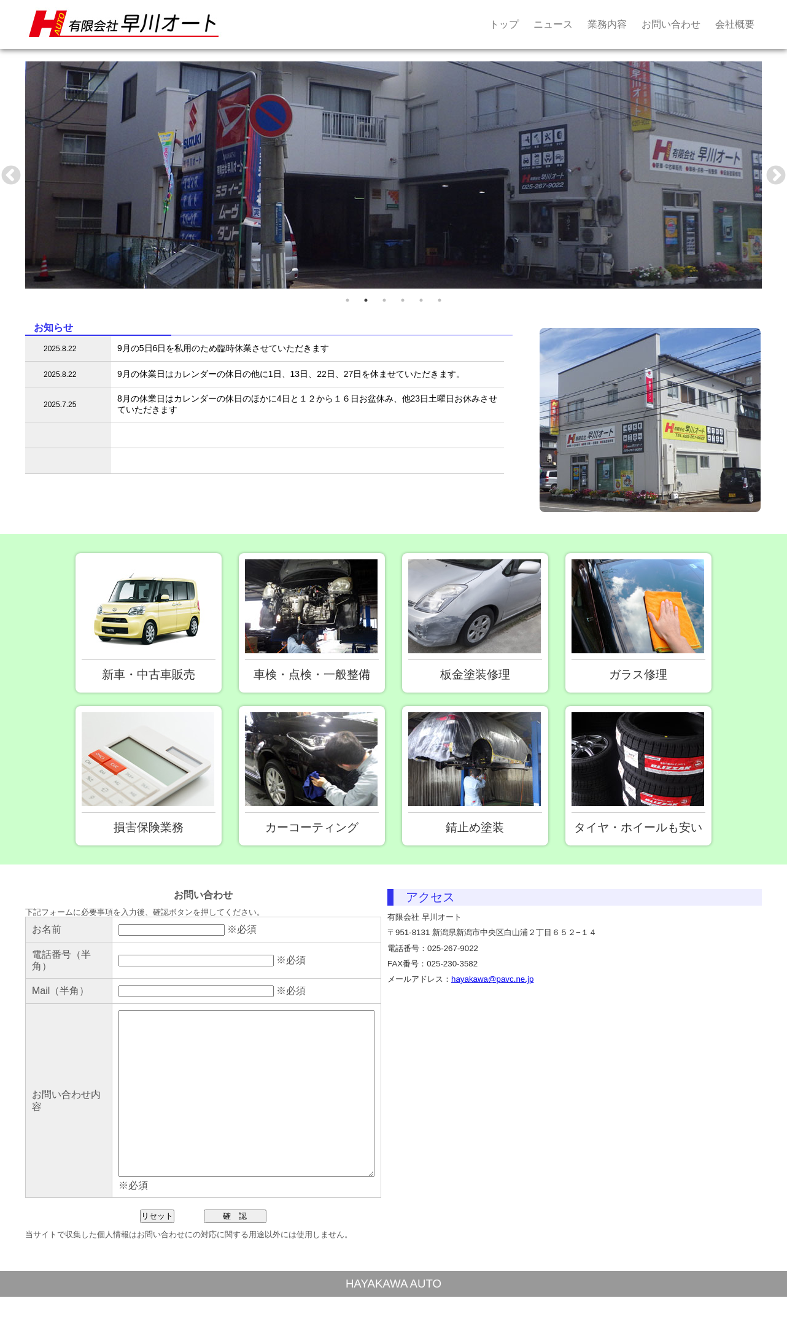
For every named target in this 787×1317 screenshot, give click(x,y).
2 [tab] (366, 300)
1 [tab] (347, 300)
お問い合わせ (671, 24)
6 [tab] (439, 300)
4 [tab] (403, 300)
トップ (504, 24)
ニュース (553, 24)
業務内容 (607, 24)
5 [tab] (421, 300)
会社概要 (734, 24)
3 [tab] (384, 300)
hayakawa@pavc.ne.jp (492, 979)
